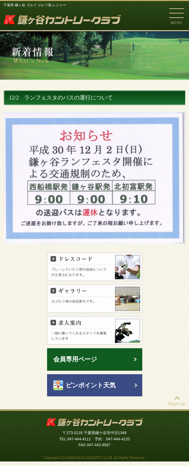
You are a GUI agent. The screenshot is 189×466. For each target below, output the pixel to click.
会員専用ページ (75, 359)
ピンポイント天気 (91, 385)
